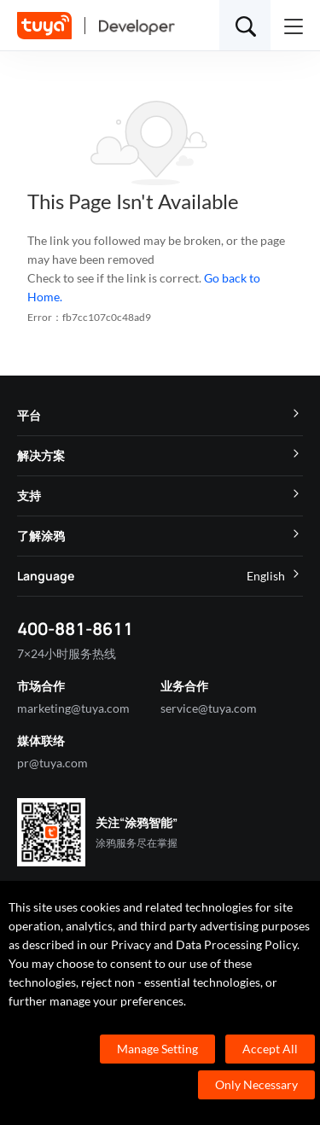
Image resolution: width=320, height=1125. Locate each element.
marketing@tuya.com (73, 708)
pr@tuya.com (52, 762)
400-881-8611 (75, 628)
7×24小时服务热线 (66, 653)
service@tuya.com (208, 708)
